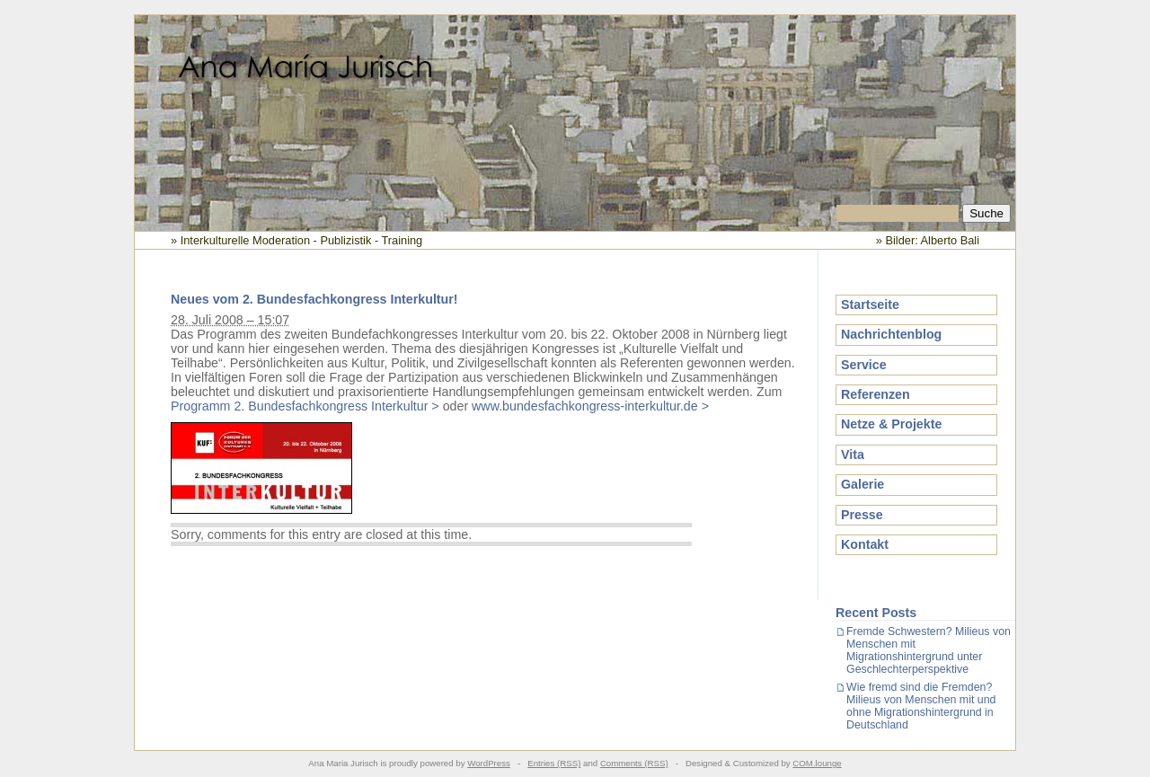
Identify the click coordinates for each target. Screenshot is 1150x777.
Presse (862, 515)
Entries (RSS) (553, 763)
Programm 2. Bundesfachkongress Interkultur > (305, 406)
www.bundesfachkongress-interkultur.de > (590, 406)
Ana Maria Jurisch (575, 110)
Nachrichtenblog (891, 334)
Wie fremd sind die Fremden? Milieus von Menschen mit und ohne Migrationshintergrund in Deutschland (920, 706)
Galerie (862, 484)
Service (864, 365)
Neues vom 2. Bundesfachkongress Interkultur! (314, 299)
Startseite (870, 304)
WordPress (488, 763)
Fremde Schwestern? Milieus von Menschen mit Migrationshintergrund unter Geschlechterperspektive (928, 650)
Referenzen (875, 394)
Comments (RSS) (634, 763)
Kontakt (865, 544)
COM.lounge (816, 763)
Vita (852, 454)
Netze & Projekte (891, 424)
